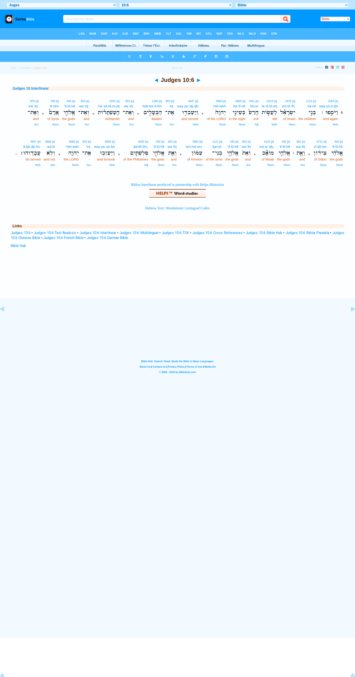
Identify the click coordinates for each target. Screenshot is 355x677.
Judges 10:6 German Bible (107, 238)
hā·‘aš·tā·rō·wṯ (109, 106)
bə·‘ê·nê (239, 106)
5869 (238, 101)
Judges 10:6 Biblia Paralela (307, 233)
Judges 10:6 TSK (175, 233)
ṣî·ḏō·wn (320, 146)
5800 (108, 141)
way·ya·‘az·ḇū (104, 146)
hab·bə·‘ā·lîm (152, 106)
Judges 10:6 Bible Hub (264, 233)
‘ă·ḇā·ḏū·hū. (31, 146)
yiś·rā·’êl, (288, 106)
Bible (13, 68)
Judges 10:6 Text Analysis (55, 233)
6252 (113, 101)
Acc (172, 124)
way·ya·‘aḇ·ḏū (187, 106)
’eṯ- (171, 106)
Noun (312, 124)
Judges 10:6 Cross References (217, 233)
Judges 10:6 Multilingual (138, 233)
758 (52, 101)
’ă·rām (54, 106)
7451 (252, 101)
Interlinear (25, 68)
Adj (257, 124)
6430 (141, 141)
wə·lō (51, 146)
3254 (331, 101)
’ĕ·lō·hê (69, 106)
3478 (288, 101)
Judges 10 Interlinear (30, 88)
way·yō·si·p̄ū (328, 106)
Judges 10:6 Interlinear (97, 233)
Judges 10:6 (21, 233)
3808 (48, 141)
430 (69, 101)
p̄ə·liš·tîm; (141, 146)
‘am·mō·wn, (194, 146)
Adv (52, 165)
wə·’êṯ (300, 146)
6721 (320, 141)
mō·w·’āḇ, (266, 146)
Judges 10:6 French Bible (63, 238)
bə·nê (312, 106)
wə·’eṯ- (129, 106)
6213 (270, 101)
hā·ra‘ (254, 106)
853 (168, 101)
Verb (335, 124)
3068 (219, 101)
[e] (336, 101)
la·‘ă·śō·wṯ (269, 106)
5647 (191, 101)
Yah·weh (219, 106)
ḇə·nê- (217, 146)
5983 (195, 141)
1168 (155, 101)
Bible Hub (18, 246)
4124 (267, 141)
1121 (309, 101)
